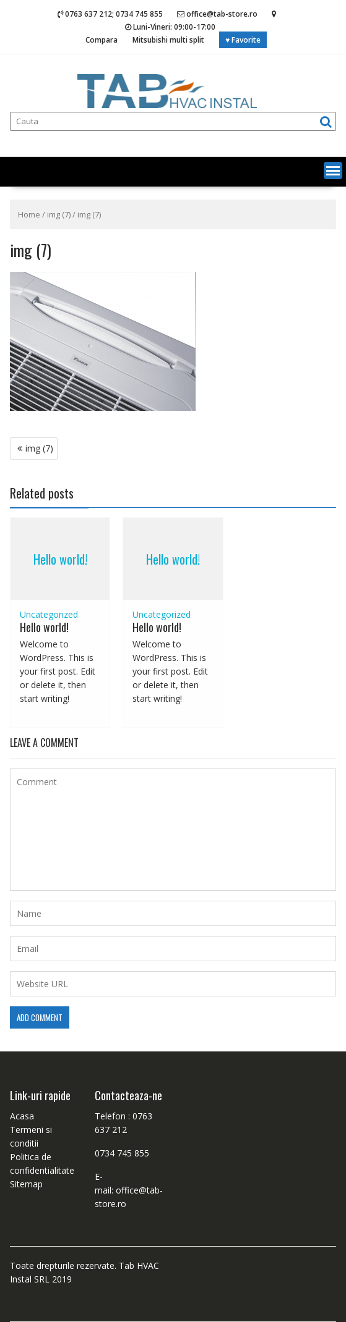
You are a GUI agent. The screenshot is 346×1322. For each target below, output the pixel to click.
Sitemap (26, 1184)
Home (29, 214)
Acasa (22, 1116)
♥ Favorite (243, 40)
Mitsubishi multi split (168, 40)
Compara (101, 40)
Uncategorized (49, 614)
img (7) (59, 214)
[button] (333, 170)
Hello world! (60, 559)
